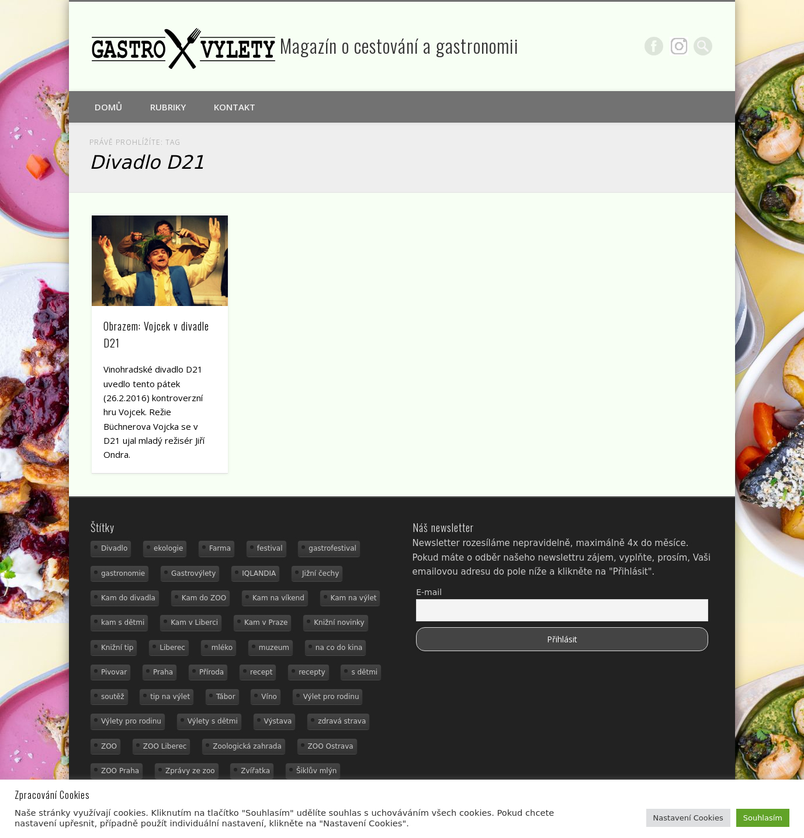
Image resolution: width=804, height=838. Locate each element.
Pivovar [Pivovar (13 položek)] (114, 672)
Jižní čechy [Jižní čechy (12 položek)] (320, 573)
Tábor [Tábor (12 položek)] (225, 697)
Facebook (653, 46)
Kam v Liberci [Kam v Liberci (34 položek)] (194, 622)
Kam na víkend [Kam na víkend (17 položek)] (278, 598)
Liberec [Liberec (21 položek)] (172, 648)
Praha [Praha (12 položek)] (163, 672)
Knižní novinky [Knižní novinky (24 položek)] (339, 622)
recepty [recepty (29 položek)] (312, 672)
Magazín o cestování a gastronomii (399, 45)
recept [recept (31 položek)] (261, 672)
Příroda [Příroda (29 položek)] (211, 672)
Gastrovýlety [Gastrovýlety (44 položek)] (193, 573)
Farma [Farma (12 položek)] (220, 548)
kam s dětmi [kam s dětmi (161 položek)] (122, 622)
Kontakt (234, 107)
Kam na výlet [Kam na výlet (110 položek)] (354, 598)
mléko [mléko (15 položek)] (222, 648)
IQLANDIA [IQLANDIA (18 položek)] (259, 573)
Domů (108, 107)
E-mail (429, 592)
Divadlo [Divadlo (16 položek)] (114, 548)
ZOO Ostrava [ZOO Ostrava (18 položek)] (331, 746)
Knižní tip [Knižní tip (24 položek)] (117, 648)
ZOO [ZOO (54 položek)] (109, 746)
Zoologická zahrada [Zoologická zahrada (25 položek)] (247, 746)
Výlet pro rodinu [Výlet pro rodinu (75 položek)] (331, 697)
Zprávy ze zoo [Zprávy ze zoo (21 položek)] (190, 771)
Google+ (679, 46)
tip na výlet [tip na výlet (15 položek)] (170, 697)
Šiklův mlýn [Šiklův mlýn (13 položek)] (316, 771)
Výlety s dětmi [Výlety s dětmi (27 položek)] (213, 721)
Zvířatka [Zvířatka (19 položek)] (255, 771)
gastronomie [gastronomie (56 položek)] (123, 573)
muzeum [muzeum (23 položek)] (274, 648)
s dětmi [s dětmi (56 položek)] (364, 672)
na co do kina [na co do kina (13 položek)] (339, 648)
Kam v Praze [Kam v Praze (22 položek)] (265, 622)
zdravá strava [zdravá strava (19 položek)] (342, 721)
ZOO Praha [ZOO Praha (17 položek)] (120, 771)
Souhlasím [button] (762, 817)
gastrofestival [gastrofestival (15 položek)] (332, 548)
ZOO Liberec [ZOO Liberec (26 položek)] (165, 746)
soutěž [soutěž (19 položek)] (112, 697)
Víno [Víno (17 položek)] (269, 697)
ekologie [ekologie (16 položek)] (168, 548)
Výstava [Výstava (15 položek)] (278, 721)
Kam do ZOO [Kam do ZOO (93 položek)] (204, 598)
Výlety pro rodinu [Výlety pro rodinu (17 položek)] (131, 721)
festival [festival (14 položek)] (270, 548)
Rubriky (168, 107)
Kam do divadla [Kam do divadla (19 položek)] (128, 598)
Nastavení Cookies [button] (688, 817)
